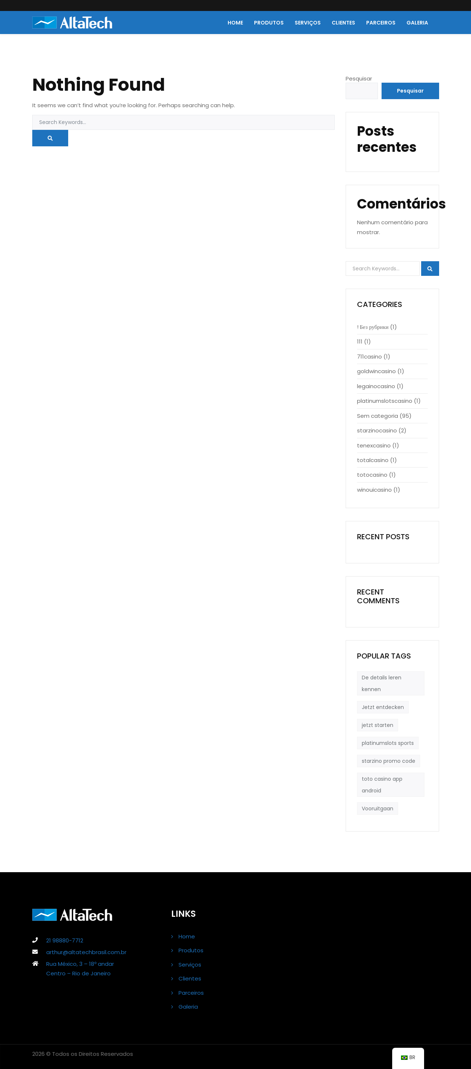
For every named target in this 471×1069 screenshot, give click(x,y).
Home (235, 22)
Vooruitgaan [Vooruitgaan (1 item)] (377, 808)
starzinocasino (377, 430)
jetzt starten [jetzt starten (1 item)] (377, 725)
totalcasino (373, 460)
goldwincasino (376, 371)
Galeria (417, 22)
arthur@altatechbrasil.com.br (86, 952)
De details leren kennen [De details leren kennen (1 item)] (381, 683)
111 (360, 341)
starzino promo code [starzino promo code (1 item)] (388, 761)
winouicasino (374, 490)
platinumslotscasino (384, 401)
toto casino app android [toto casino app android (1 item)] (382, 784)
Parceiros (380, 22)
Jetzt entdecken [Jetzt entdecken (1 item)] (383, 707)
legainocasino (376, 386)
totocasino (372, 475)
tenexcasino (374, 445)
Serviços (308, 22)
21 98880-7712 (64, 940)
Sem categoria (377, 416)
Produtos (269, 22)
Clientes (343, 22)
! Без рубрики (373, 327)
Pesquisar (359, 78)
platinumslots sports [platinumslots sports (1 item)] (388, 743)
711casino (369, 356)
